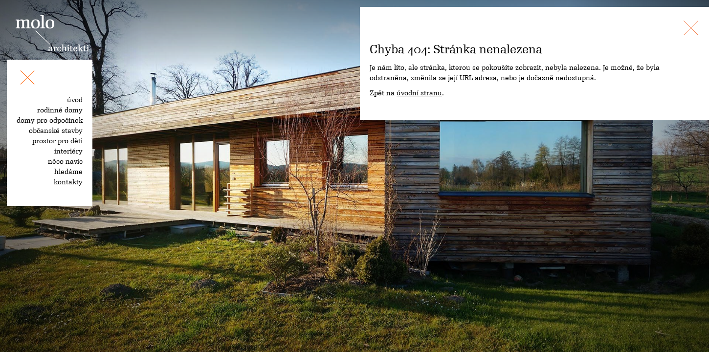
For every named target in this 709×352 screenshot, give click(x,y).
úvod (75, 99)
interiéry (68, 151)
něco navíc (65, 161)
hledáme (68, 171)
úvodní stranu (419, 92)
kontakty (68, 181)
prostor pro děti (57, 140)
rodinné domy (60, 110)
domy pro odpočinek (50, 120)
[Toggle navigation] (27, 79)
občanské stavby (56, 130)
